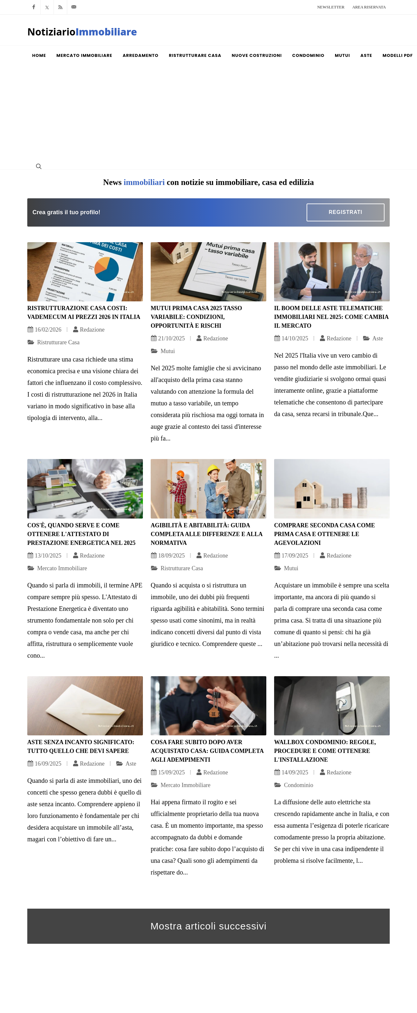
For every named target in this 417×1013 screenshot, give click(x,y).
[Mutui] (342, 55)
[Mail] (73, 7)
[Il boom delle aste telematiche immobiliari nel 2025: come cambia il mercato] (332, 272)
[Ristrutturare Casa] (195, 55)
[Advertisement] (208, 114)
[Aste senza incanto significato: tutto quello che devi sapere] (85, 706)
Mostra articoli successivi (208, 926)
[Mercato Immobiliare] (84, 55)
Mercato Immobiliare (57, 568)
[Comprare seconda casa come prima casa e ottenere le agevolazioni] (332, 489)
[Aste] (366, 55)
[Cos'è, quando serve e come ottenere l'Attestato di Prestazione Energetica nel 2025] (85, 489)
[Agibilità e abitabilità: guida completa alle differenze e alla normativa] (208, 489)
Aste (373, 338)
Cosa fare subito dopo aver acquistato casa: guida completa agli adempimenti (207, 751)
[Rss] (60, 7)
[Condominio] (308, 55)
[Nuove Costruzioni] (257, 55)
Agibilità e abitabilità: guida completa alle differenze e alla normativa (206, 534)
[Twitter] (47, 7)
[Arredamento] (140, 55)
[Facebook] (33, 7)
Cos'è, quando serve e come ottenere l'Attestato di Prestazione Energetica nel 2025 (81, 534)
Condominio (293, 785)
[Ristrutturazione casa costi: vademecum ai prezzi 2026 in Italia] (85, 272)
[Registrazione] (346, 212)
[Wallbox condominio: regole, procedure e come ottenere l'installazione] (332, 706)
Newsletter (331, 7)
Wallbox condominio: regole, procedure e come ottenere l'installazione (325, 751)
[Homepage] (82, 34)
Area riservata (369, 7)
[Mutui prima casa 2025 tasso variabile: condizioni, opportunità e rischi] (208, 272)
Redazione (89, 329)
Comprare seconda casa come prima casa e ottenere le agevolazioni (324, 534)
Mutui (163, 351)
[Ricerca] (38, 166)
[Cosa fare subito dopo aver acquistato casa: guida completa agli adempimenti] (208, 706)
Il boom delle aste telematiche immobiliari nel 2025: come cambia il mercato (331, 317)
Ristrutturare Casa (53, 342)
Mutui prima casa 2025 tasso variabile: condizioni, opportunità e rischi (196, 317)
